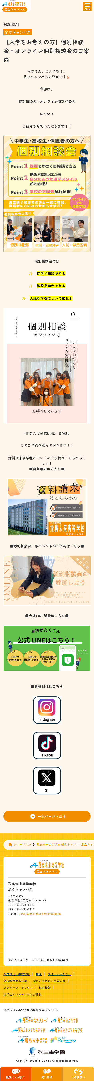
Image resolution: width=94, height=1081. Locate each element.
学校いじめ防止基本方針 (49, 981)
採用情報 (45, 988)
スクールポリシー (59, 974)
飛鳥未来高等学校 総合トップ (56, 844)
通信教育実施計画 (15, 981)
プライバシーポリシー (18, 988)
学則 (39, 974)
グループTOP (22, 844)
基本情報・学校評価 (16, 974)
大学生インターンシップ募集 (22, 994)
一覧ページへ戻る (48, 816)
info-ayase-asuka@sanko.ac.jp (40, 914)
